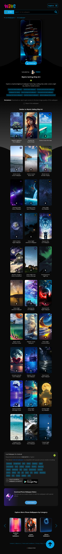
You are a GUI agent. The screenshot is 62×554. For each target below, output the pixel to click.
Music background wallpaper (29, 92)
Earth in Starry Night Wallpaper (16, 241)
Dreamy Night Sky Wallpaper (45, 409)
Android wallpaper (17, 460)
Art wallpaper (21, 18)
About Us (18, 543)
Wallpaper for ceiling (14, 92)
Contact (12, 543)
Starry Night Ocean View (31, 409)
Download (31, 63)
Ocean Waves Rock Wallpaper (31, 442)
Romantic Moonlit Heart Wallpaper (16, 375)
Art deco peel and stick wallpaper (45, 89)
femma (35, 72)
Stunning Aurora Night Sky (45, 275)
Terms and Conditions (28, 543)
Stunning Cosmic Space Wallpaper (31, 208)
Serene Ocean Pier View (45, 140)
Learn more (30, 502)
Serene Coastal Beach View (31, 174)
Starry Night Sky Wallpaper (45, 208)
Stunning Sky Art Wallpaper (31, 308)
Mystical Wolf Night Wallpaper (45, 308)
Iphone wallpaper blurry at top (47, 95)
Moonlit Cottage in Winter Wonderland (17, 275)
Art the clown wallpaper (30, 89)
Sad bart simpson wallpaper (31, 95)
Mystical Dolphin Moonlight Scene (16, 409)
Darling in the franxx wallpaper (14, 95)
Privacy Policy (39, 543)
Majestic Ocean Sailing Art (31, 342)
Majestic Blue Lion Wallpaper (45, 241)
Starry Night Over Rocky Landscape (31, 275)
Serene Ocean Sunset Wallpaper (16, 174)
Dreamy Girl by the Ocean (31, 141)
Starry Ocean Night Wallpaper (45, 375)
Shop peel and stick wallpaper (45, 92)
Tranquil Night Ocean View (45, 442)
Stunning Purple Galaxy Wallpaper (16, 208)
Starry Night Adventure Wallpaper (31, 241)
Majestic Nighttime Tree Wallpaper (17, 141)
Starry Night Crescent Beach (45, 342)
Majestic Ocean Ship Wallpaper (31, 375)
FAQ (46, 543)
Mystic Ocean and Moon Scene (16, 342)
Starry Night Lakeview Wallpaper (16, 308)
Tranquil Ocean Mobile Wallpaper (16, 442)
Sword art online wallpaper (15, 89)
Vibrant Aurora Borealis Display (45, 174)
